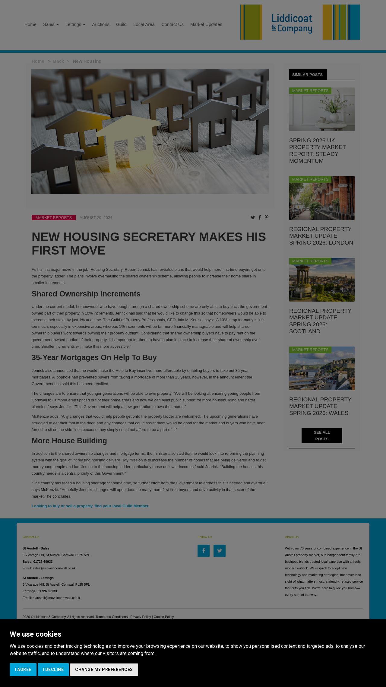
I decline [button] (53, 669)
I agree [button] (23, 669)
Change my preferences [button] (104, 669)
